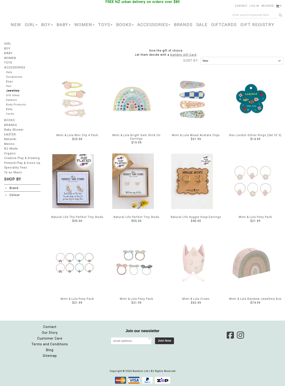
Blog (49, 350)
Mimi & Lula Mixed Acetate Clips (192, 99)
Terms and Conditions (49, 344)
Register (267, 6)
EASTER (10, 134)
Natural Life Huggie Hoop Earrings (192, 181)
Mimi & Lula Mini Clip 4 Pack (74, 99)
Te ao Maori (13, 171)
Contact (241, 6)
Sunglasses (14, 76)
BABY (63, 24)
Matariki (10, 139)
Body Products (16, 104)
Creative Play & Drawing (22, 157)
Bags (9, 81)
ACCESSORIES (153, 24)
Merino (9, 143)
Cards (10, 114)
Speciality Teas (15, 166)
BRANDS (183, 24)
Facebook (230, 335)
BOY (47, 24)
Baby (9, 109)
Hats (9, 71)
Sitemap (50, 356)
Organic (10, 153)
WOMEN (84, 24)
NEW (16, 24)
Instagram (240, 335)
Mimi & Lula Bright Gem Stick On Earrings (132, 99)
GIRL (31, 24)
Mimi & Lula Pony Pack (253, 181)
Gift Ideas (13, 95)
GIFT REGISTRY (257, 24)
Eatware (11, 99)
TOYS (105, 24)
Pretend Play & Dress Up (22, 162)
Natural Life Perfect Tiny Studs (133, 181)
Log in (254, 6)
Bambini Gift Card (183, 54)
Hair (9, 85)
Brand (13, 187)
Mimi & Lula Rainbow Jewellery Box (251, 263)
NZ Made (10, 148)
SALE (202, 24)
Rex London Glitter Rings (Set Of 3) (251, 99)
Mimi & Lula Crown (194, 263)
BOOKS (125, 24)
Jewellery (13, 90)
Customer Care (49, 338)
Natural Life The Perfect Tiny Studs (73, 181)
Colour (14, 194)
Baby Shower (13, 130)
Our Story (50, 332)
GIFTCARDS (224, 24)
